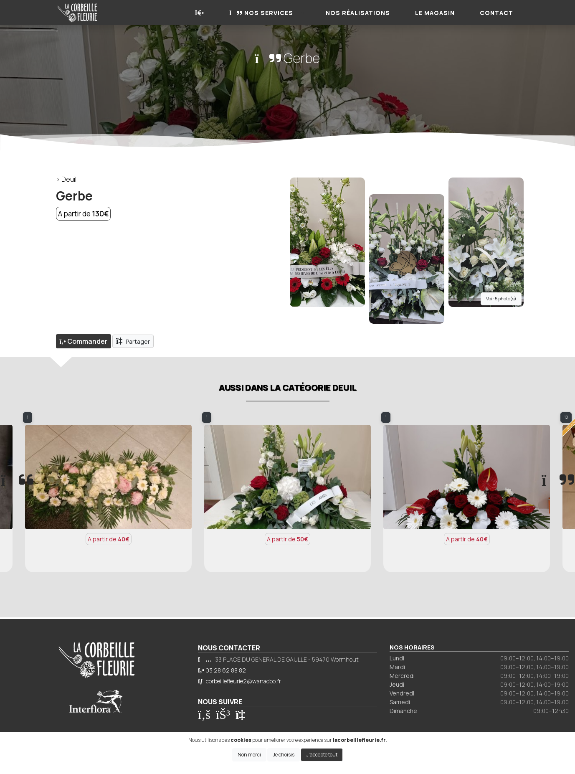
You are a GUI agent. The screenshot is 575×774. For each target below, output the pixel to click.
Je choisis (283, 754)
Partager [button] (133, 340)
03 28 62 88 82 (225, 670)
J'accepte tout (321, 754)
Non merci (249, 754)
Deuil (68, 179)
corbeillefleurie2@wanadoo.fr (243, 681)
